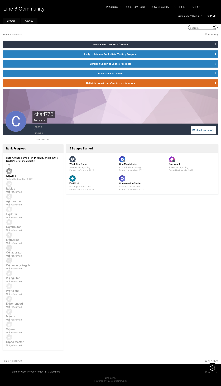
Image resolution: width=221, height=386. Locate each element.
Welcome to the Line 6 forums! (110, 44)
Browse (11, 20)
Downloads (160, 7)
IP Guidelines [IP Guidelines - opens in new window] (52, 371)
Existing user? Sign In (189, 16)
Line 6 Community (24, 9)
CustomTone (136, 7)
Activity (29, 20)
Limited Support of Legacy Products (110, 63)
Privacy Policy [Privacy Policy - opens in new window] (35, 371)
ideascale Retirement (110, 73)
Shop (196, 7)
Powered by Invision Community (110, 381)
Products (114, 7)
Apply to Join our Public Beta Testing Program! (110, 54)
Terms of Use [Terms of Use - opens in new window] (18, 371)
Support (180, 7)
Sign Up (212, 15)
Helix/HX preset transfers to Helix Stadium (110, 83)
